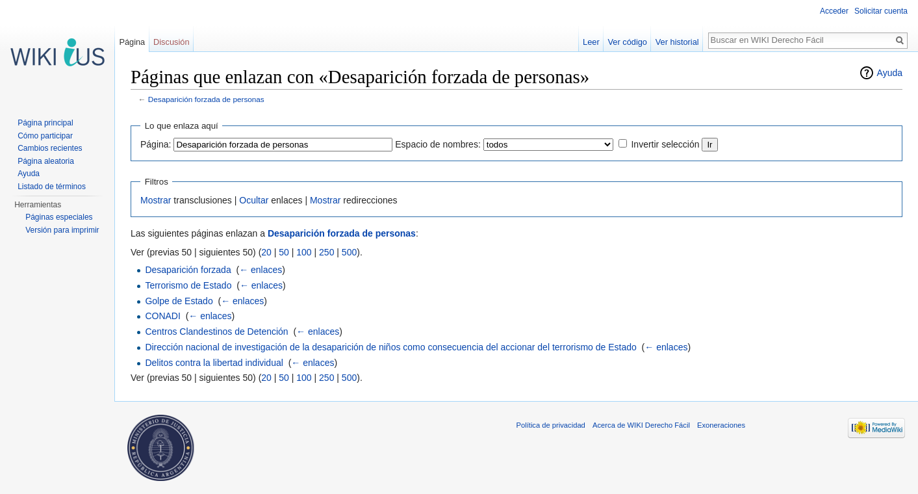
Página (132, 42)
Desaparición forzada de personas (206, 99)
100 (303, 252)
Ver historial (677, 42)
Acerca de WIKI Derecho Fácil (641, 425)
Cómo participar (45, 135)
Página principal (45, 122)
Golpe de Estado (178, 301)
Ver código (627, 42)
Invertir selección (665, 144)
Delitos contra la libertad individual (214, 363)
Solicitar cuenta (881, 11)
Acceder (834, 11)
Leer (591, 42)
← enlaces (260, 270)
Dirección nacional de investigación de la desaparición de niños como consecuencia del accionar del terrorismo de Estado (390, 347)
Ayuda (889, 73)
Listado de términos (52, 186)
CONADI (162, 316)
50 (284, 252)
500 (349, 252)
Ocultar (253, 200)
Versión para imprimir (62, 230)
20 (266, 252)
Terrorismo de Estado (188, 285)
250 (326, 252)
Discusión (171, 42)
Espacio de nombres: (438, 144)
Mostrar (155, 200)
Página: (155, 144)
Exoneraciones (721, 425)
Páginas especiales (58, 217)
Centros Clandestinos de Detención (216, 331)
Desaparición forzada (188, 270)
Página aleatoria (46, 161)
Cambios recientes (50, 148)
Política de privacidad (550, 425)
